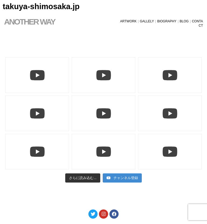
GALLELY (147, 21)
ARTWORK (128, 21)
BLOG (184, 21)
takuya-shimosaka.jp (41, 6)
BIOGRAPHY (166, 21)
